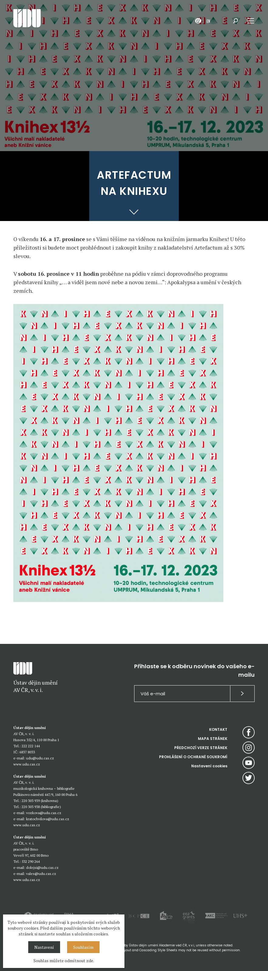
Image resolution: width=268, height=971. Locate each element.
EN (208, 20)
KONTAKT (218, 729)
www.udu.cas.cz (26, 764)
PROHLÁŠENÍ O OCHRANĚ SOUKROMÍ (193, 756)
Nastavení (44, 947)
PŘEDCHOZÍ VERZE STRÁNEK (200, 747)
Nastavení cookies (209, 766)
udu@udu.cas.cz (40, 758)
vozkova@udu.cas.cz (43, 812)
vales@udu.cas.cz (41, 873)
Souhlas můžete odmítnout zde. (63, 960)
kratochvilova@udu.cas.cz (47, 819)
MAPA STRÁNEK (212, 738)
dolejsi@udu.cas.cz (42, 867)
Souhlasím (83, 947)
